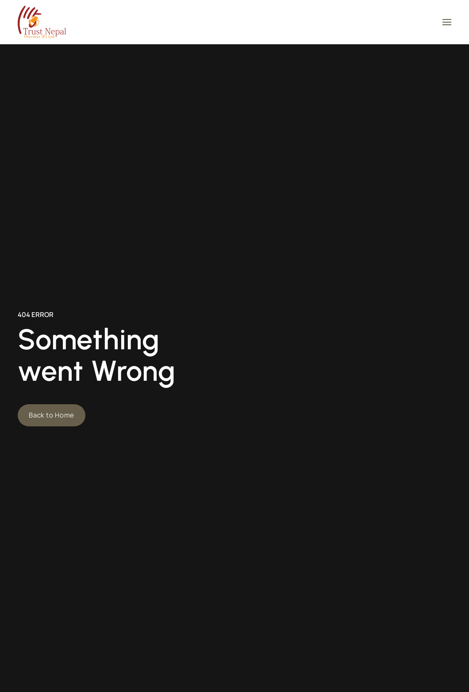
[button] (446, 22)
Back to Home (51, 415)
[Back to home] (42, 22)
